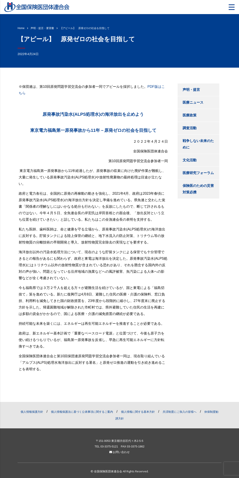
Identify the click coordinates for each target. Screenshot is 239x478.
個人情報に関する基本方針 (138, 411)
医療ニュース (193, 102)
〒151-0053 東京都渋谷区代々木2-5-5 (119, 440)
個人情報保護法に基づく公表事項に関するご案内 (82, 411)
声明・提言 (191, 89)
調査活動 (189, 128)
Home (21, 28)
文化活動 (189, 160)
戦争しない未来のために (198, 144)
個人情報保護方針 (32, 411)
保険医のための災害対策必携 (198, 189)
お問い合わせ (119, 452)
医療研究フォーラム (198, 173)
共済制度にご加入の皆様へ (179, 411)
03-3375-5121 (109, 446)
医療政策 (189, 115)
